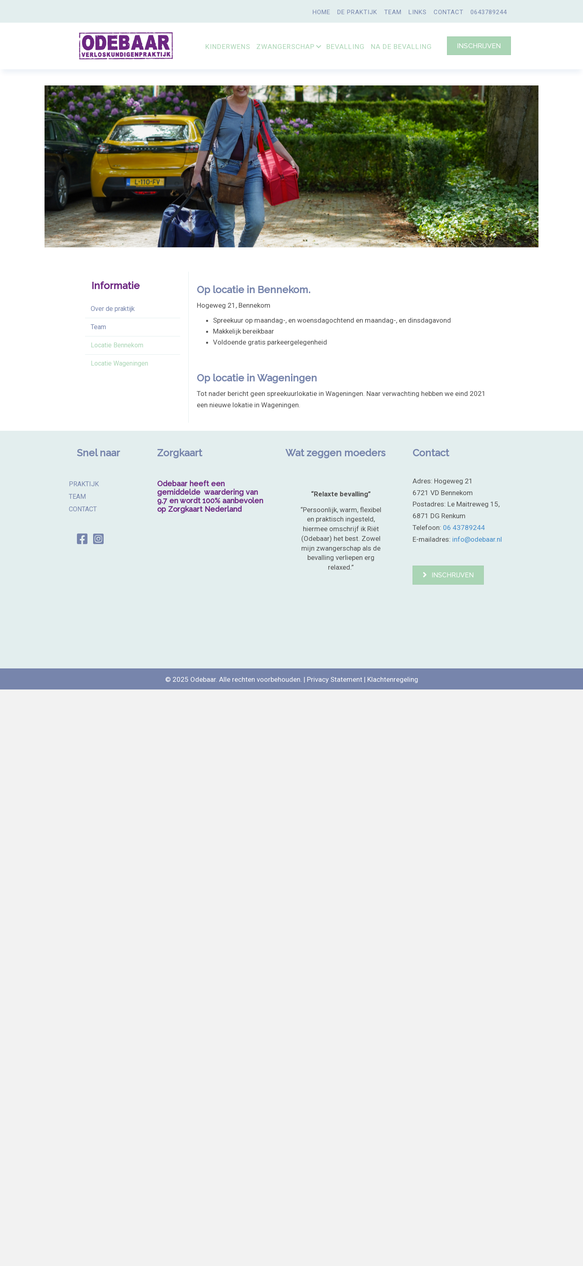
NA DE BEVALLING (401, 47)
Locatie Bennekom (117, 345)
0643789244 (488, 12)
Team (98, 327)
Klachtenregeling (392, 679)
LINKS (418, 12)
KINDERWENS (227, 47)
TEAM (393, 12)
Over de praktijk (113, 309)
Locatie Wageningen (119, 363)
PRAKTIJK (84, 483)
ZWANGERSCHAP (285, 47)
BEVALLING (345, 47)
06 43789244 (464, 527)
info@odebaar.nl (477, 539)
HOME (321, 12)
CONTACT (449, 12)
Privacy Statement (334, 679)
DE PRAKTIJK (357, 12)
